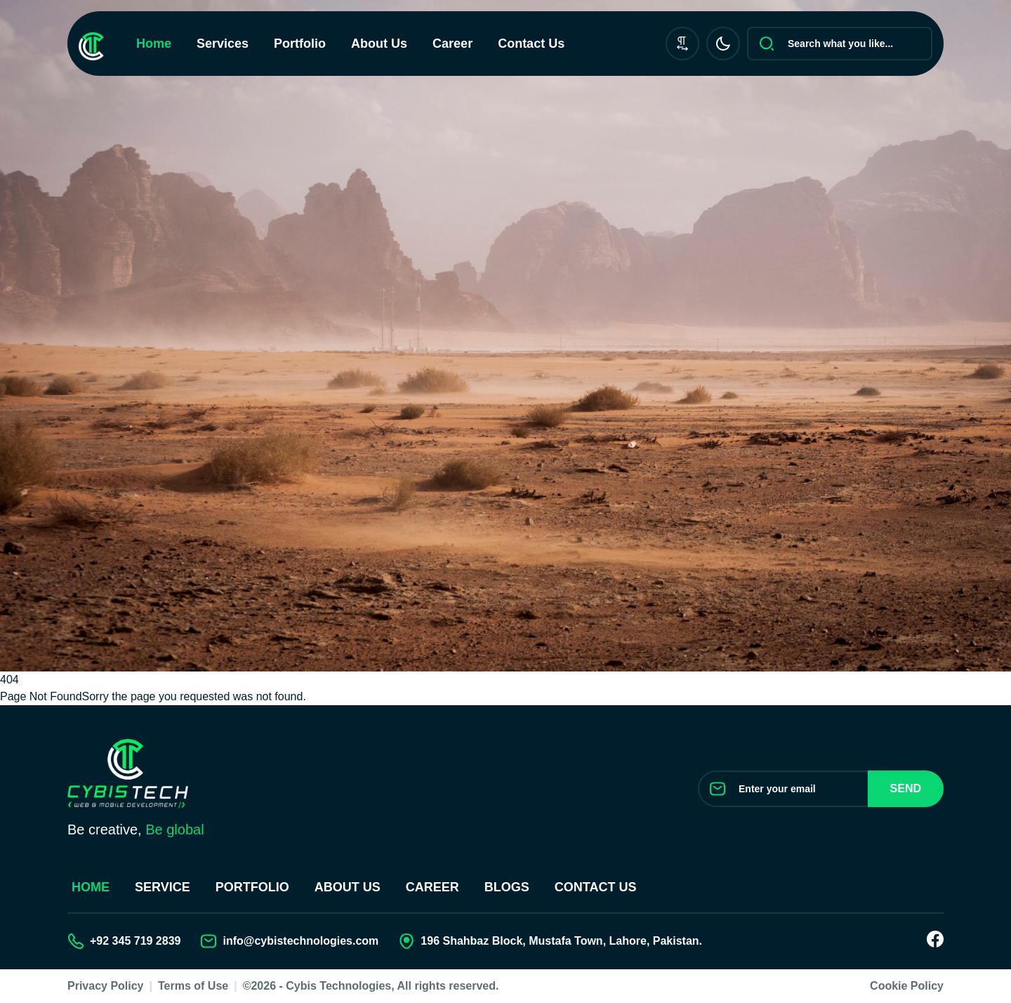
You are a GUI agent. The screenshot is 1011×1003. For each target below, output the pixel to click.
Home (153, 44)
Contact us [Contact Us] (596, 887)
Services (223, 44)
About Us (379, 44)
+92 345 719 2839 (135, 941)
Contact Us (531, 44)
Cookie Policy (907, 986)
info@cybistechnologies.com (300, 941)
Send (905, 788)
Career (452, 44)
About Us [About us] (348, 887)
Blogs (506, 887)
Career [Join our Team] (432, 887)
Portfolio (300, 44)
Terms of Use (193, 986)
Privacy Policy (105, 986)
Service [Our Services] (162, 887)
